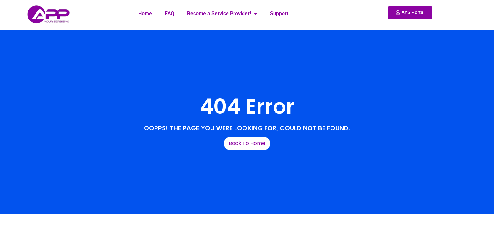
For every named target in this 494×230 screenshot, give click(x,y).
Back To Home (247, 143)
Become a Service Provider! (222, 13)
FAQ (169, 14)
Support (279, 14)
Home (145, 14)
